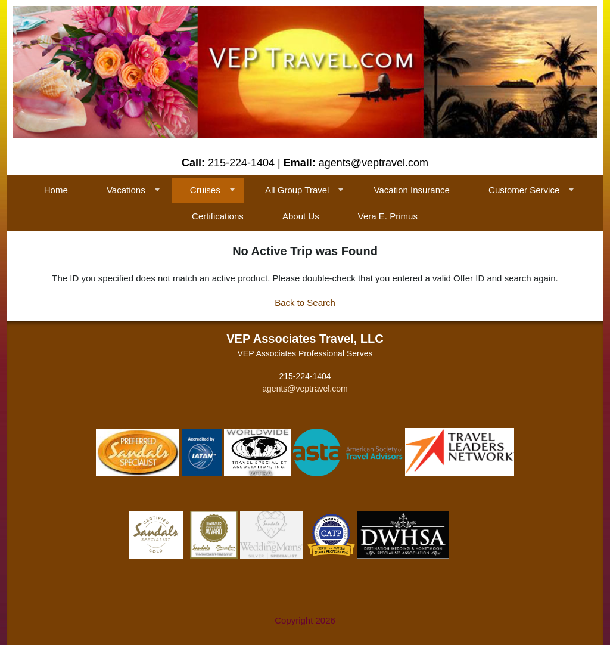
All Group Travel (297, 190)
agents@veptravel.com (304, 388)
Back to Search (305, 302)
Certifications (218, 216)
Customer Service (523, 190)
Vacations (126, 190)
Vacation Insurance (412, 190)
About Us (300, 216)
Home (56, 190)
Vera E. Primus (388, 216)
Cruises (205, 190)
